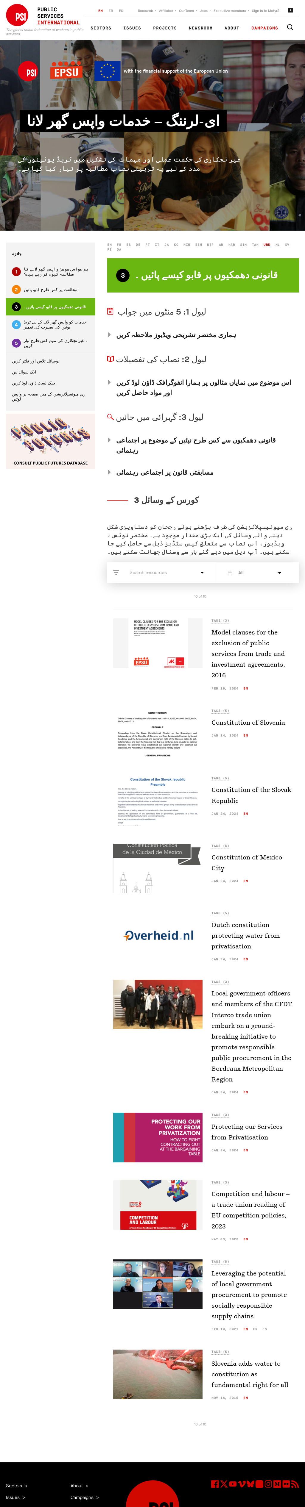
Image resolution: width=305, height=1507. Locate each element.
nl (278, 244)
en (109, 244)
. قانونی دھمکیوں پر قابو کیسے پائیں (49, 306)
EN (100, 10)
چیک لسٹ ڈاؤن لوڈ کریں (33, 383)
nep (210, 244)
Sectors (101, 28)
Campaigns (264, 28)
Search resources (148, 572)
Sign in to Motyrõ (265, 10)
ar (221, 244)
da (119, 249)
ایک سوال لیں (24, 372)
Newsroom (201, 28)
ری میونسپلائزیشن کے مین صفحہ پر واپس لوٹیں (48, 397)
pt (147, 244)
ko (176, 244)
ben (198, 244)
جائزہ (17, 254)
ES (121, 10)
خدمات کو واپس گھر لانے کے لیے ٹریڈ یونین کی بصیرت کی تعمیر (49, 324)
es (128, 244)
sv (287, 244)
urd (267, 244)
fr (119, 244)
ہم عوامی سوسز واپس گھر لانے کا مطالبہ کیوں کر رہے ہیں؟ (50, 271)
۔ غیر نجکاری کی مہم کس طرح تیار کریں (50, 343)
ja (166, 244)
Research (145, 10)
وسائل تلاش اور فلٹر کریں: (35, 361)
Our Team (186, 10)
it (157, 244)
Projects (165, 28)
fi (109, 249)
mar (231, 244)
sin (243, 244)
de (138, 244)
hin (186, 244)
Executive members (230, 10)
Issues (132, 28)
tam (255, 244)
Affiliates (166, 10)
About (232, 28)
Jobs (204, 10)
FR (111, 10)
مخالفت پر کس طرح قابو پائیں (44, 289)
